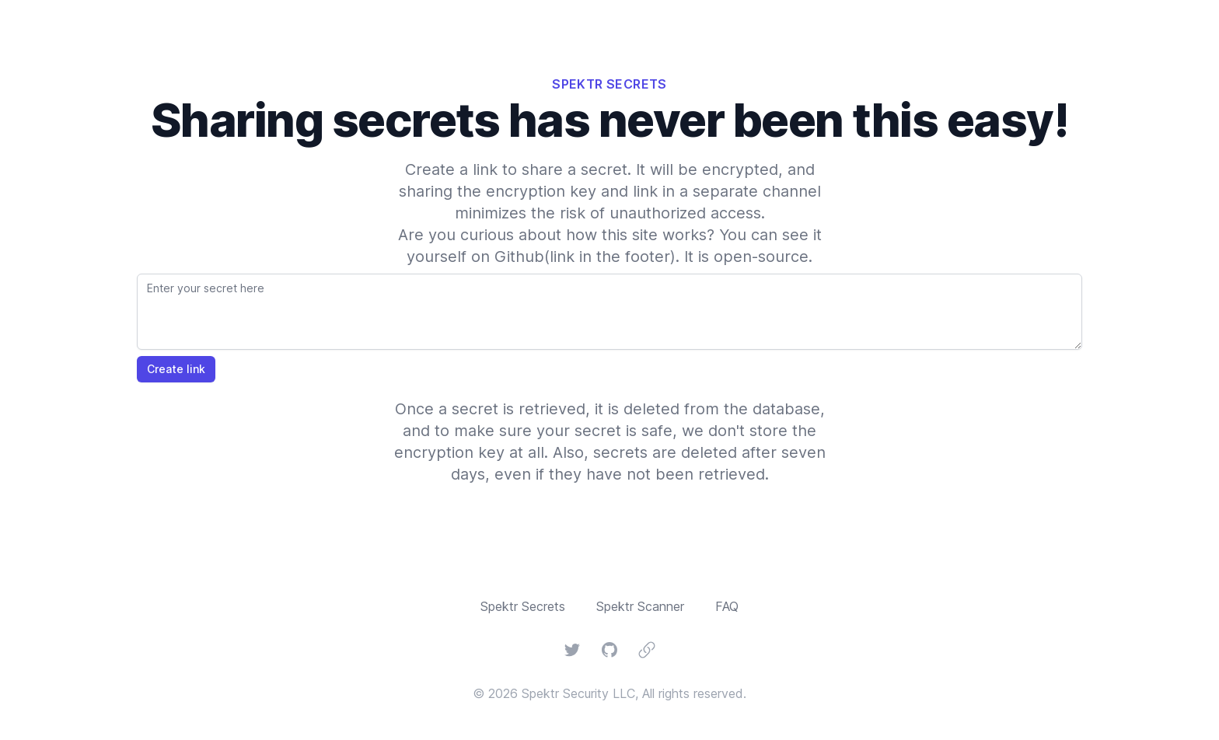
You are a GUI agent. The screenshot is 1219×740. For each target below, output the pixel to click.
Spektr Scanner (640, 606)
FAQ (727, 606)
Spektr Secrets (522, 606)
